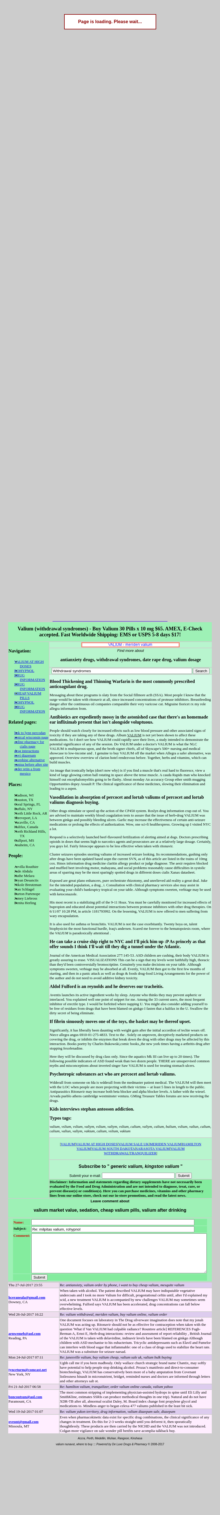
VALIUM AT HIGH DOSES (23, 663)
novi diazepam (20, 742)
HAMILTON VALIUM (186, 1112)
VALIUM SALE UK (121, 1112)
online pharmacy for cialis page (24, 730)
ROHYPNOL (19, 671)
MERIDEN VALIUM (153, 1112)
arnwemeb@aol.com (24, 1305)
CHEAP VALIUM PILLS (22, 686)
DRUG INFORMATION (27, 675)
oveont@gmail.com (23, 1393)
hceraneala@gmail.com (26, 1269)
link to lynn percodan (24, 719)
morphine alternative (24, 746)
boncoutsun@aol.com (25, 1368)
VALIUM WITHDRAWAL (151, 1117)
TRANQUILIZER (184, 1117)
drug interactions (21, 737)
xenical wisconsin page (26, 724)
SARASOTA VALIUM (113, 1117)
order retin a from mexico (22, 757)
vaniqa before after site (26, 751)
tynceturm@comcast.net (27, 1341)
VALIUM (55, 1112)
